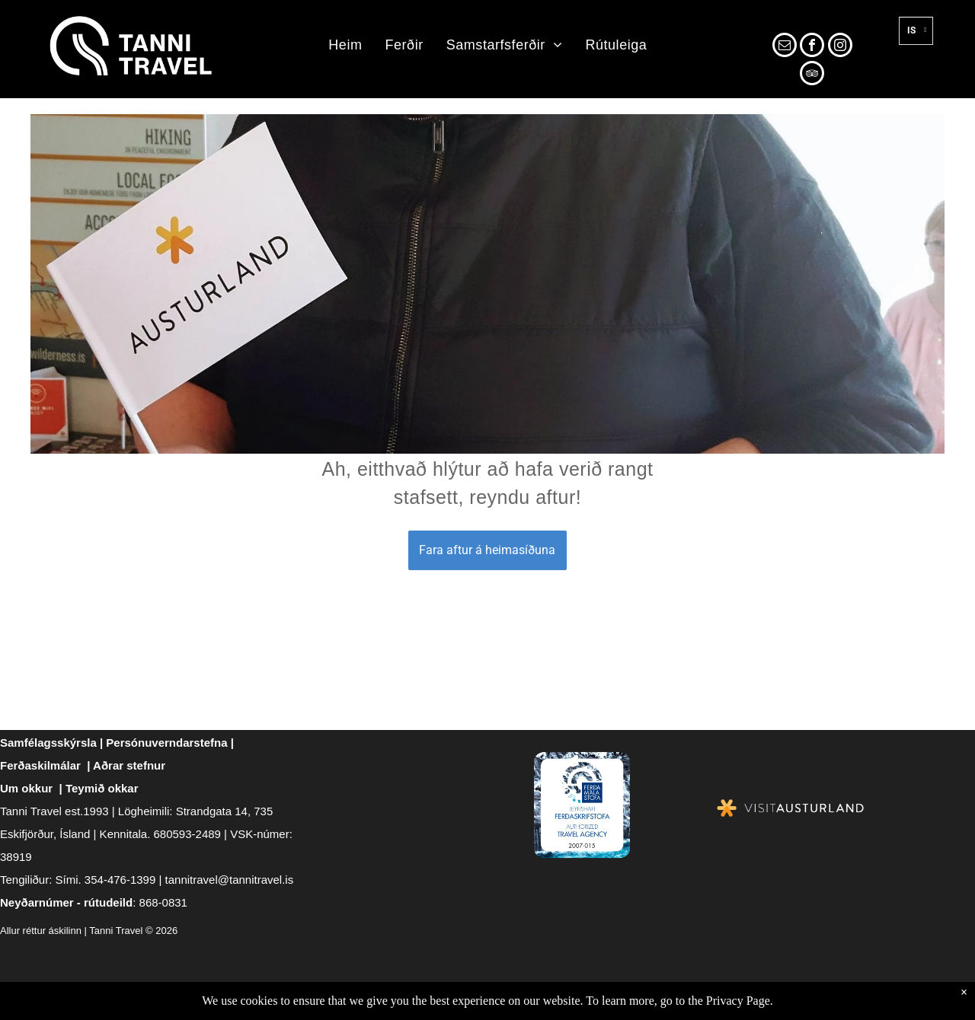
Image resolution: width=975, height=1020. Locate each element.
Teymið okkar (102, 788)
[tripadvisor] (812, 75)
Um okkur (26, 788)
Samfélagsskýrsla (48, 742)
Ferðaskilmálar (40, 765)
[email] (784, 47)
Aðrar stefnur (129, 765)
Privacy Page (738, 1000)
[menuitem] (345, 45)
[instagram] (840, 47)
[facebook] (812, 47)
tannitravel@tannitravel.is (229, 879)
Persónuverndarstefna (166, 742)
